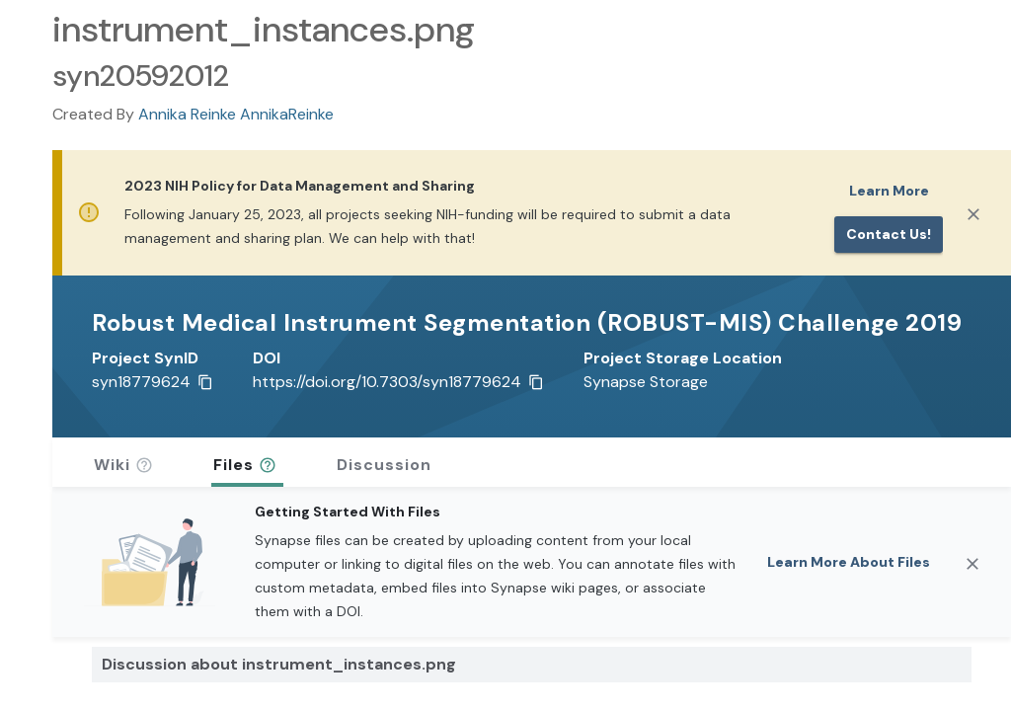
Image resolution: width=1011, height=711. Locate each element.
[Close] (973, 214)
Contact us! (888, 234)
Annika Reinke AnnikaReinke (236, 114)
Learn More (889, 190)
